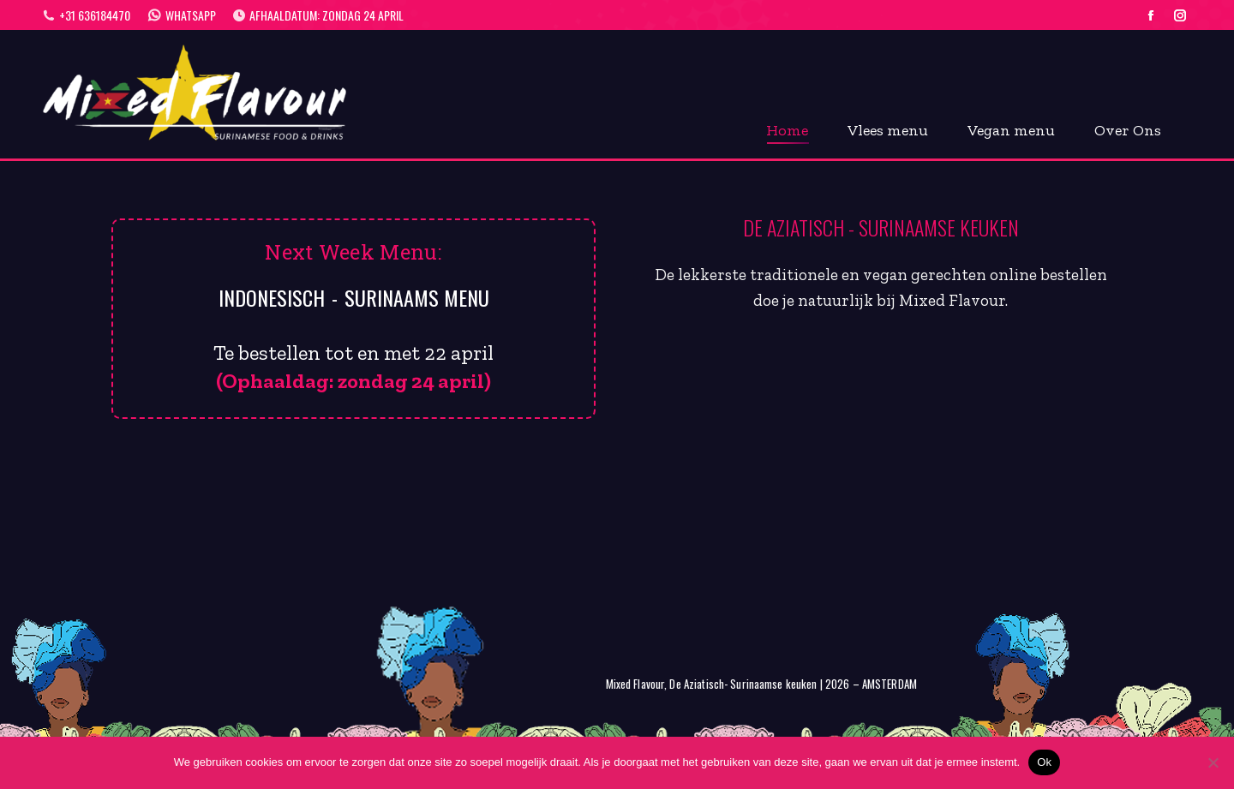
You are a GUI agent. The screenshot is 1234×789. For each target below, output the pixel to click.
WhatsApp (181, 15)
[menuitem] (787, 127)
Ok (1044, 762)
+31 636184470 (86, 15)
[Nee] (1212, 762)
